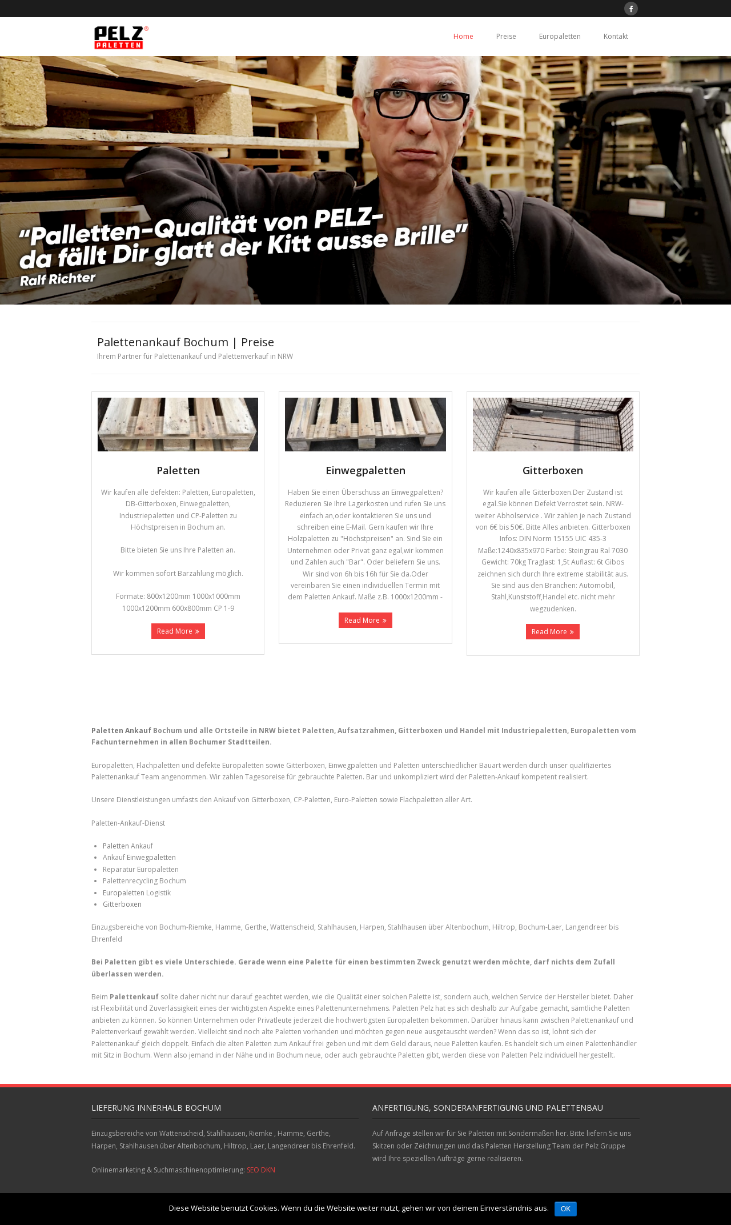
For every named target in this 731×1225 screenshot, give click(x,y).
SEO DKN (261, 1170)
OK (566, 1209)
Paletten (116, 846)
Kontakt (616, 36)
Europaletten (560, 36)
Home (463, 36)
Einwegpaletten (151, 857)
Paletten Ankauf (121, 730)
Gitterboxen (122, 904)
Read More (174, 631)
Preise (506, 36)
